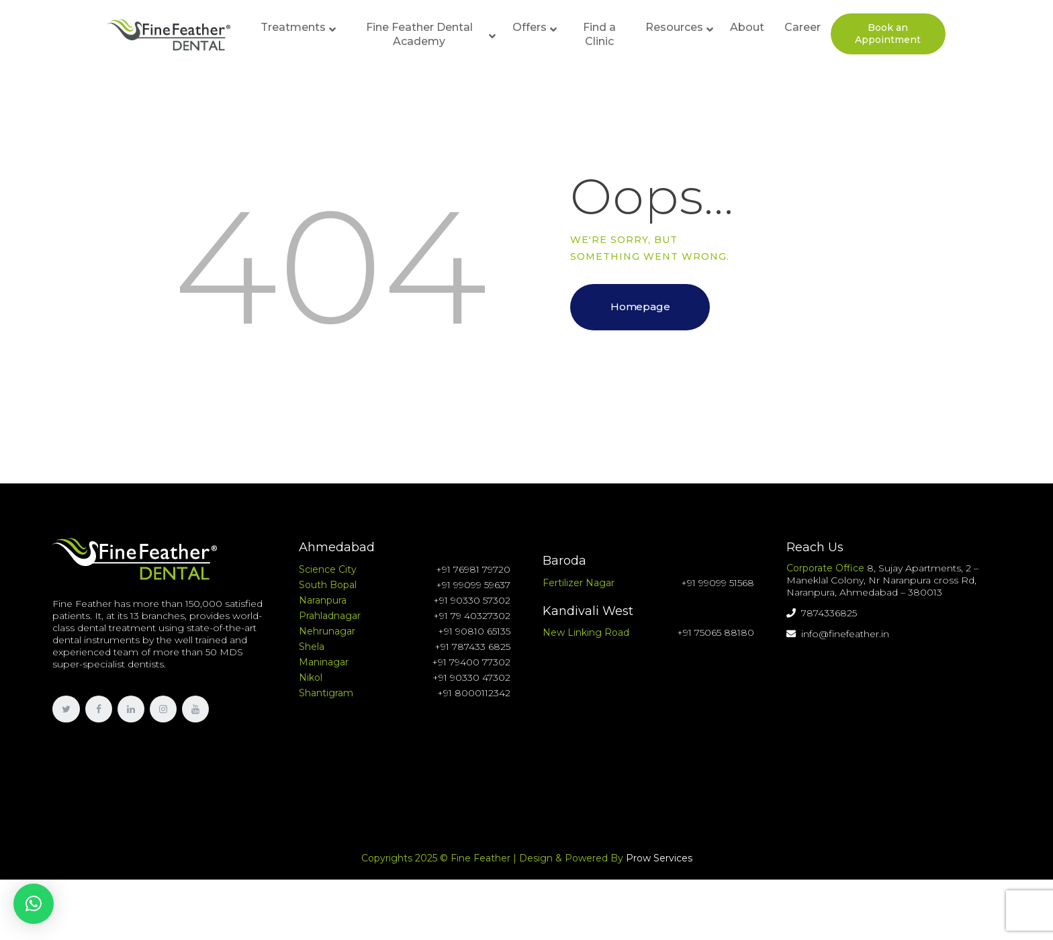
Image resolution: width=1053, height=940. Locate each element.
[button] (33, 904)
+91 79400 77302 (471, 662)
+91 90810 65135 (474, 631)
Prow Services (659, 858)
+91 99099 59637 (473, 585)
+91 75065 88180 (715, 632)
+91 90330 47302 (471, 677)
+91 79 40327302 (471, 616)
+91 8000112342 (473, 693)
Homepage (640, 306)
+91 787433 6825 (472, 647)
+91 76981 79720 (473, 569)
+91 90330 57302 (471, 600)
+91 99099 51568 (717, 583)
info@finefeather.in (837, 634)
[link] (65, 709)
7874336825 (821, 613)
